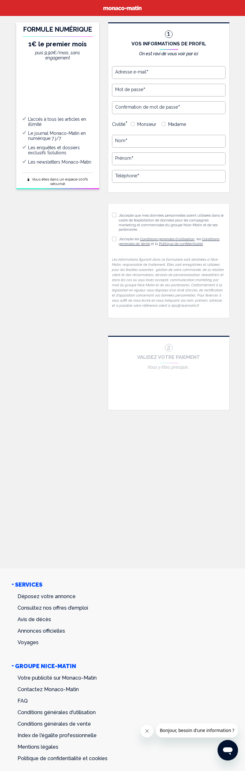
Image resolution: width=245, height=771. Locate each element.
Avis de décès (34, 619)
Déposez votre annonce (47, 596)
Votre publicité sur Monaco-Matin (57, 678)
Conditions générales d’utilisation (167, 239)
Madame (177, 124)
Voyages (28, 642)
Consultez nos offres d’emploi (53, 608)
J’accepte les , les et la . (169, 241)
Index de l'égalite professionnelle (57, 735)
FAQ (23, 701)
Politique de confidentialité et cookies (63, 758)
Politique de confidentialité (181, 244)
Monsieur (146, 124)
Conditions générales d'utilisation (57, 712)
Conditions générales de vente (54, 724)
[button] (114, 239)
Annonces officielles (41, 631)
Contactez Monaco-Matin (48, 689)
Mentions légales (38, 747)
